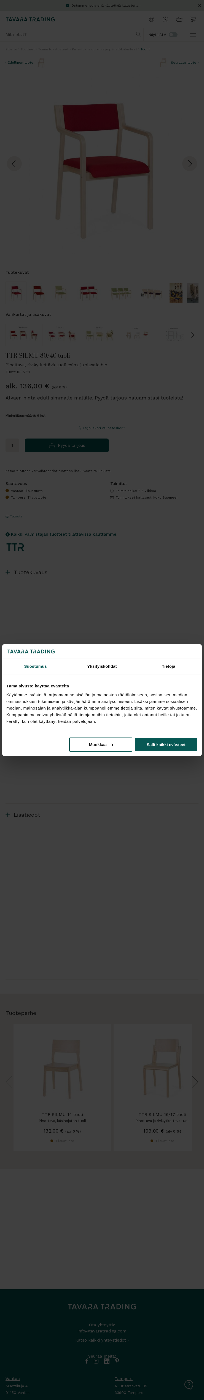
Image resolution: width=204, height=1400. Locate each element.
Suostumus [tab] (35, 666)
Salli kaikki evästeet (166, 744)
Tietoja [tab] (168, 666)
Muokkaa (101, 744)
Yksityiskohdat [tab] (102, 666)
